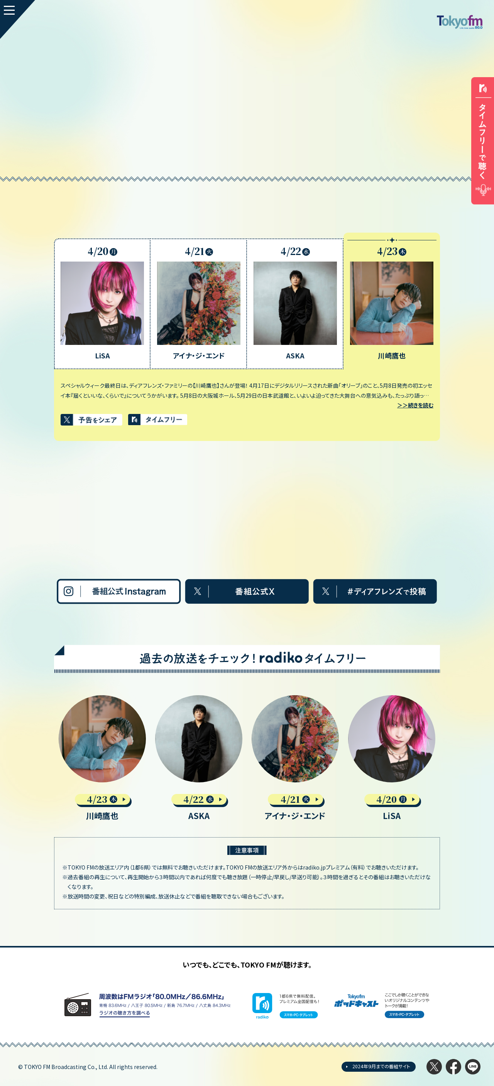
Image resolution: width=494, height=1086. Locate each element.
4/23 (102, 799)
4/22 (198, 799)
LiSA (392, 815)
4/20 (391, 799)
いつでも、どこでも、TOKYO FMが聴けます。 (247, 964)
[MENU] (17, 19)
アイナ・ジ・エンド (295, 815)
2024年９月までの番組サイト (381, 1066)
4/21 (295, 799)
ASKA (199, 815)
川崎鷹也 (102, 815)
